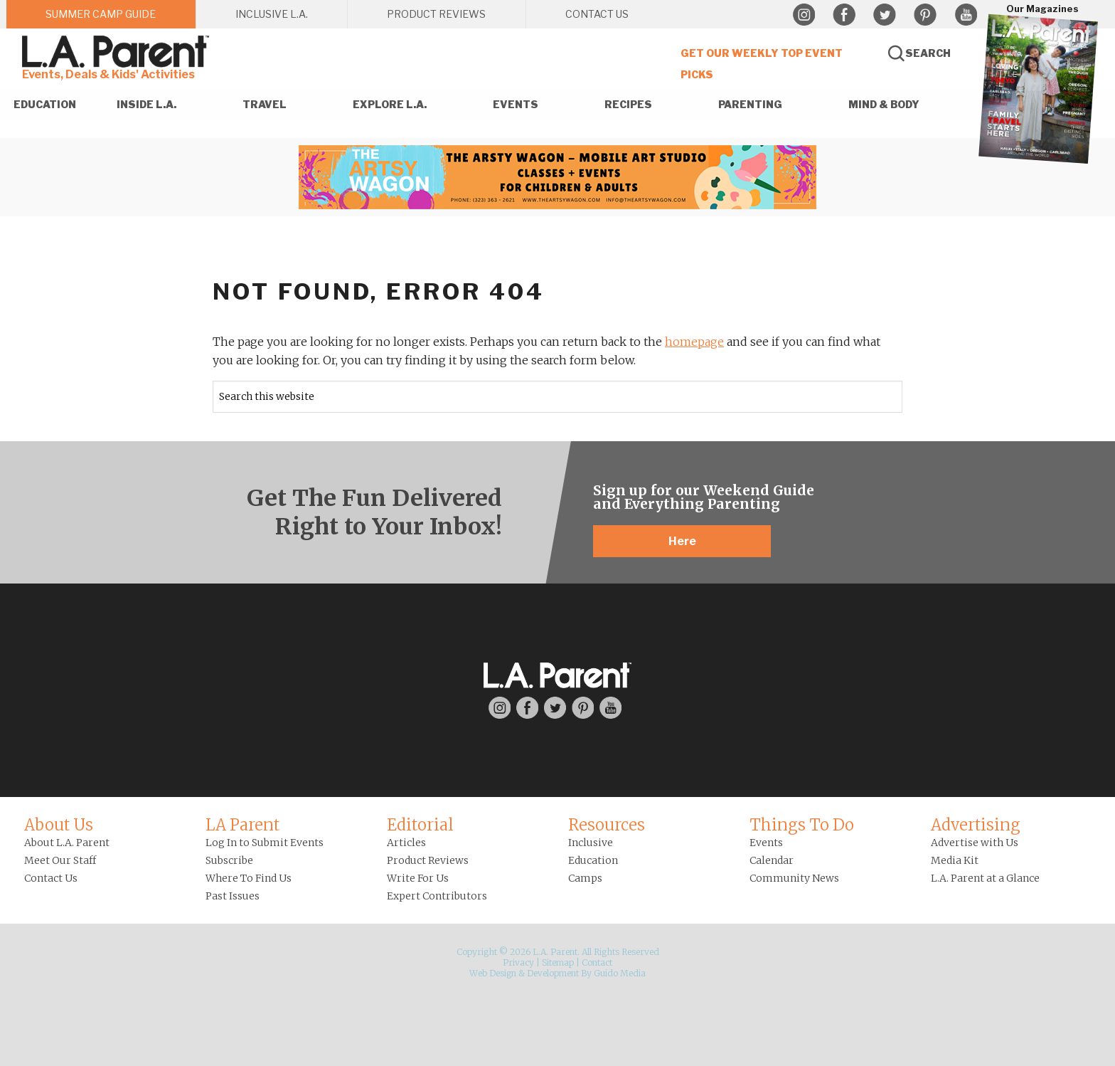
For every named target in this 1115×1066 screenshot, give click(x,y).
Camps (585, 878)
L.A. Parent (118, 52)
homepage (694, 341)
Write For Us (418, 878)
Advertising (975, 825)
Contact (597, 962)
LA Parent (242, 825)
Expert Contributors (437, 896)
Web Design (492, 973)
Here (682, 541)
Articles (406, 842)
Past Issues (233, 896)
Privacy (518, 962)
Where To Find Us (249, 878)
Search (928, 53)
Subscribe (229, 860)
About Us (58, 825)
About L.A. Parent (67, 842)
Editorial (420, 825)
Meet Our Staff (60, 860)
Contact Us (51, 878)
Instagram (803, 15)
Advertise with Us (974, 842)
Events (766, 842)
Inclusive (590, 842)
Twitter (884, 15)
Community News (794, 878)
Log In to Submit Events (265, 842)
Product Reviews (428, 860)
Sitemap (558, 962)
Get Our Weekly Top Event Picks (762, 63)
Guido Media (620, 973)
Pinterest (925, 15)
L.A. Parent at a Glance (985, 878)
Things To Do (801, 825)
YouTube (965, 15)
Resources (606, 825)
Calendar (771, 860)
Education (593, 860)
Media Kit (954, 860)
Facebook (844, 15)
